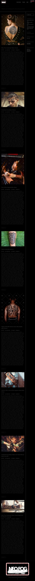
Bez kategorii (13, 189)
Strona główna (3, 6)
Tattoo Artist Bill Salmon (7, 249)
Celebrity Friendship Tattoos (8, 110)
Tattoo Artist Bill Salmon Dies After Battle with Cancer (30, 28)
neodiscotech (8, 189)
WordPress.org (28, 51)
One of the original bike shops (9, 187)
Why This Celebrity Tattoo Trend (9, 48)
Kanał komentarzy (29, 50)
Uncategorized (17, 189)
